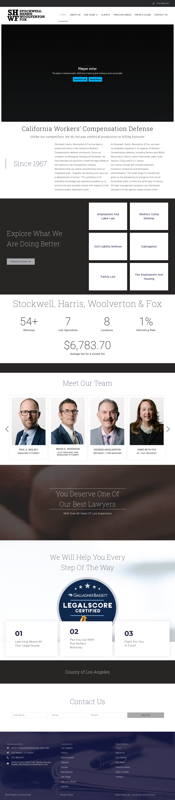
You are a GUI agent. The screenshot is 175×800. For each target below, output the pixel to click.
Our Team (90, 14)
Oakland (65, 762)
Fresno (64, 753)
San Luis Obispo (68, 782)
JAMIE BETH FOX (146, 450)
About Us (75, 15)
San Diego (66, 777)
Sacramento (67, 772)
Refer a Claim (143, 15)
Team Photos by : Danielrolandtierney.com (135, 795)
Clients (105, 15)
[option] (28, 427)
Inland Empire (67, 758)
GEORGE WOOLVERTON (107, 450)
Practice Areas (122, 15)
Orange (64, 767)
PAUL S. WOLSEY (28, 450)
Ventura (64, 786)
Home (63, 15)
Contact (119, 777)
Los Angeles (67, 748)
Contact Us (161, 15)
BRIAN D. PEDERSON (68, 449)
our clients (121, 758)
